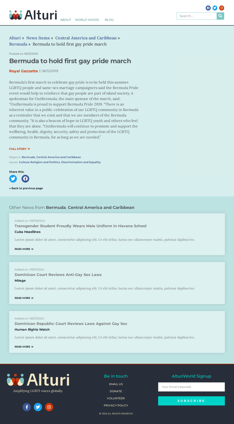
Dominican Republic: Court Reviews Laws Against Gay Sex (71, 323)
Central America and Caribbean (58, 157)
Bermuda (28, 157)
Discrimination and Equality (81, 162)
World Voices (88, 19)
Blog (109, 19)
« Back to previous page (26, 188)
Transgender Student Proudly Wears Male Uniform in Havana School (80, 226)
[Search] (220, 16)
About (65, 19)
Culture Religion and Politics (39, 162)
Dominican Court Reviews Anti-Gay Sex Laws (58, 275)
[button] (13, 179)
